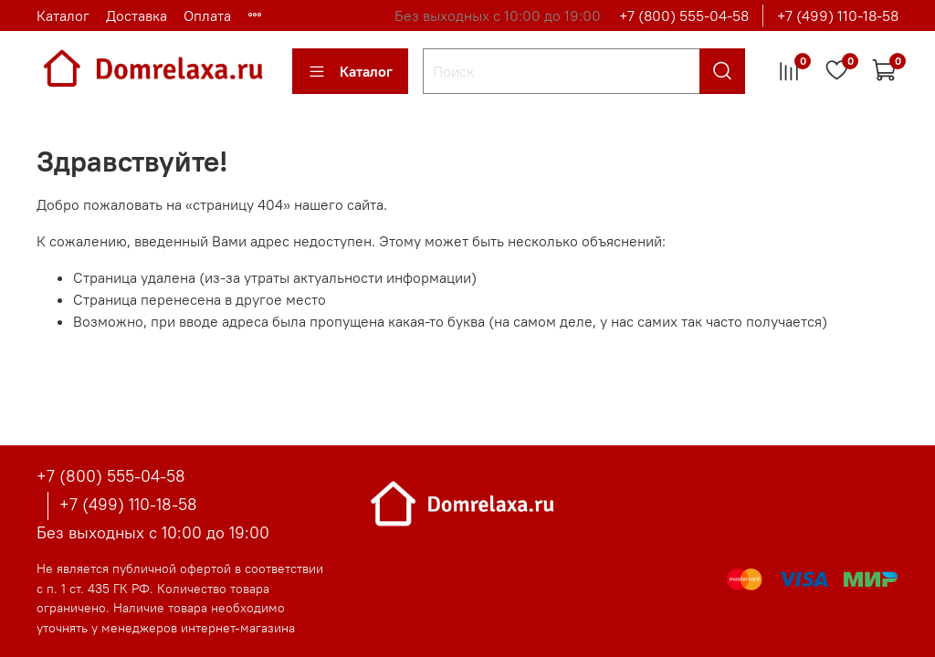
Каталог (63, 15)
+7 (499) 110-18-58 (837, 15)
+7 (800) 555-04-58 (684, 15)
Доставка (136, 15)
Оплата (207, 15)
